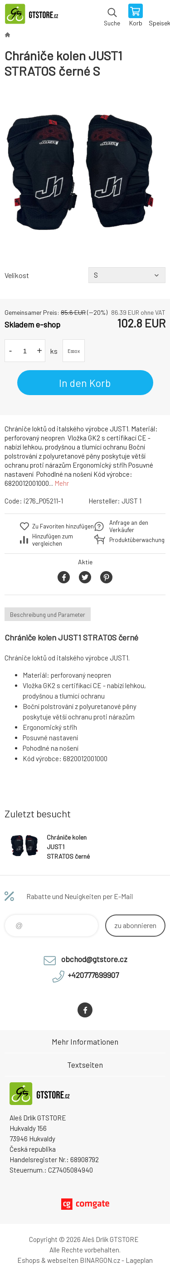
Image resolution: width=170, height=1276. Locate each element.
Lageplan (139, 1260)
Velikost (17, 275)
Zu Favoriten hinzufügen (63, 526)
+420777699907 (93, 974)
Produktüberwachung (131, 539)
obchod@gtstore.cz (94, 958)
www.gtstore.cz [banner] (36, 16)
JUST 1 (131, 501)
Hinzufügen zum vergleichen (52, 540)
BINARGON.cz (100, 1260)
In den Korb (85, 382)
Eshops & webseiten (47, 1260)
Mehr (61, 483)
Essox (74, 351)
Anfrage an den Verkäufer (128, 526)
